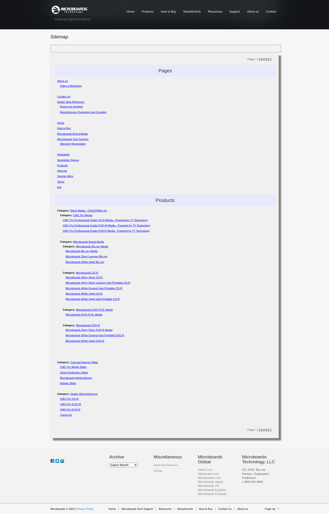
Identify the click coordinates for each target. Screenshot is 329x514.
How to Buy (168, 11)
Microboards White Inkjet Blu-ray (85, 262)
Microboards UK (208, 485)
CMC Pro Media (82, 215)
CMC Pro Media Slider (73, 367)
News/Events (192, 11)
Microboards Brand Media (72, 133)
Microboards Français (212, 494)
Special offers (65, 176)
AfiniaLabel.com (208, 474)
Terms (60, 181)
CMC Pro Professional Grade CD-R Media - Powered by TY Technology (105, 220)
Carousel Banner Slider (84, 362)
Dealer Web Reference (71, 102)
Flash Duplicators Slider (74, 372)
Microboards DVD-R (88, 325)
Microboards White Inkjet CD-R (84, 293)
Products (148, 11)
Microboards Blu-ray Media (92, 246)
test (59, 187)
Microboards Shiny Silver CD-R (84, 277)
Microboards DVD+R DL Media (94, 309)
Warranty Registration (73, 143)
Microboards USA (209, 478)
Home (131, 11)
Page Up (270, 508)
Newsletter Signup (68, 160)
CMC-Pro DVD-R (70, 409)
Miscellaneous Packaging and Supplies (83, 112)
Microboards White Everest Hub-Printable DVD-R (95, 335)
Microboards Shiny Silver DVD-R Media (89, 330)
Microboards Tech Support (72, 139)
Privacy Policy (85, 508)
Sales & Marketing (71, 85)
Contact (271, 11)
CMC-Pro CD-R (69, 398)
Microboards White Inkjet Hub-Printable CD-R (93, 299)
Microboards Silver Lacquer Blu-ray (87, 256)
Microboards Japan (210, 482)
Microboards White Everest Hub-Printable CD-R (94, 288)
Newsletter (63, 154)
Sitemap (62, 170)
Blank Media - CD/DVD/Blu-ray (88, 210)
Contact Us (64, 96)
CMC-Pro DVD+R (70, 404)
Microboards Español (212, 490)
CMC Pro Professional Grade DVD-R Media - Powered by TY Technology (106, 230)
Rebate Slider (68, 383)
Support (234, 11)
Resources (215, 11)
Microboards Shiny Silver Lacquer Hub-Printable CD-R (98, 282)
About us (253, 11)
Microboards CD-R (87, 272)
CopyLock (66, 414)
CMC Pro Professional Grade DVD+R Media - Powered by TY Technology (106, 225)
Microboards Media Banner (76, 377)
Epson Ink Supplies (71, 106)
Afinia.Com (205, 469)
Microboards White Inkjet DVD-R (85, 340)
